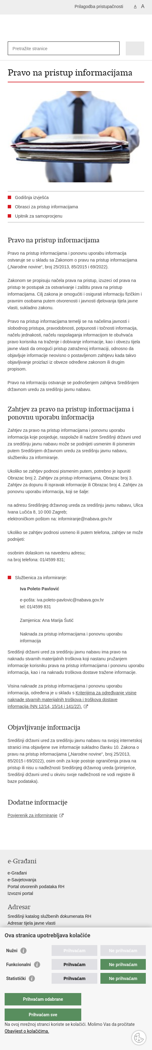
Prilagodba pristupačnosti (98, 6)
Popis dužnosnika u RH (30, 936)
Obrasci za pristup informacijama (46, 206)
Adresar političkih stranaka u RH (39, 929)
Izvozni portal (20, 893)
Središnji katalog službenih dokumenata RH (49, 916)
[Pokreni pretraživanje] (113, 48)
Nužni (11, 963)
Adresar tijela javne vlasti (32, 923)
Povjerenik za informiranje (32, 815)
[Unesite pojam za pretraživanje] (35, 48)
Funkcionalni (18, 976)
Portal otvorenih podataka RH (36, 886)
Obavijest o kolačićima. (27, 1031)
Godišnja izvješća (32, 197)
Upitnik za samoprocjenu (38, 216)
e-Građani (17, 872)
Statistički (16, 990)
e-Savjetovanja (22, 879)
